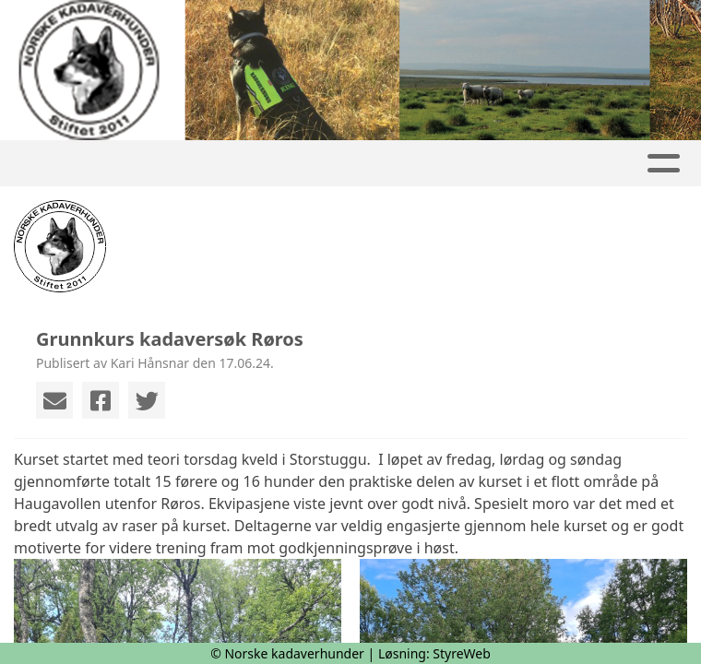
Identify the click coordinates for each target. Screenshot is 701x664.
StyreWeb (462, 653)
